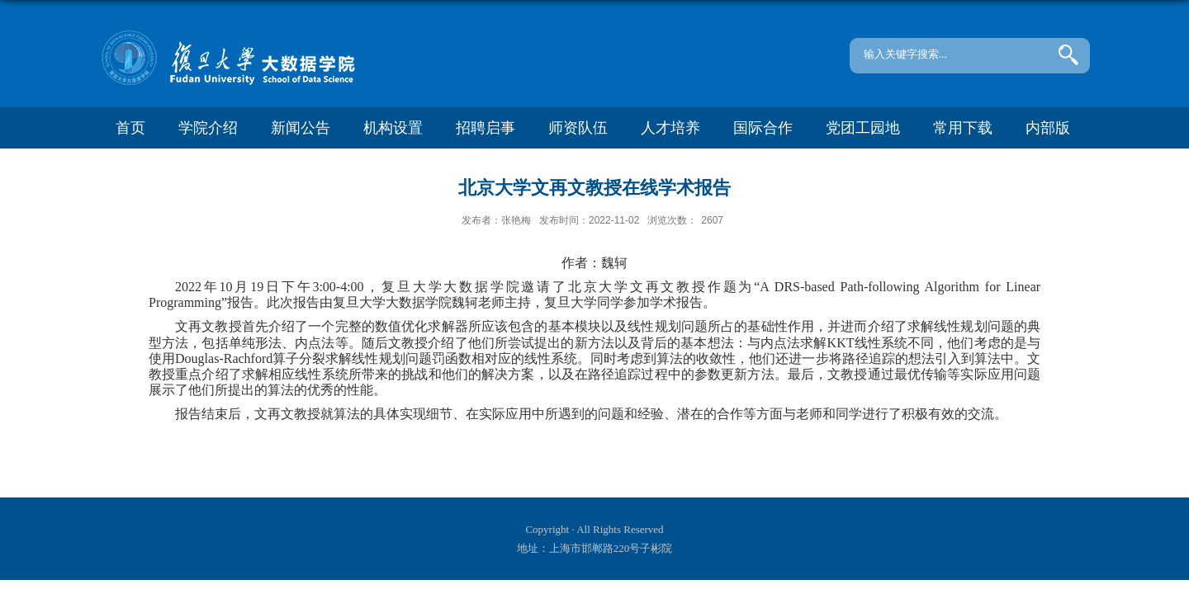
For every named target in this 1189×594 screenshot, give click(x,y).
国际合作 (763, 128)
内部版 (1048, 128)
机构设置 (393, 128)
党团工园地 (863, 128)
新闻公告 (300, 128)
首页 (130, 128)
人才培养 (670, 128)
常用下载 (962, 128)
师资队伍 (578, 128)
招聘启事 (485, 128)
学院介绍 (208, 128)
